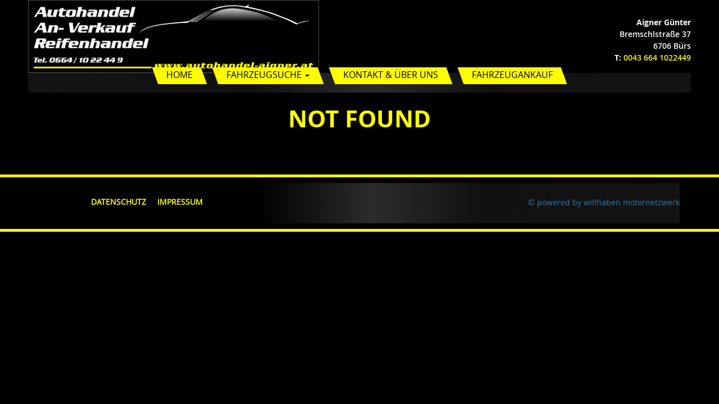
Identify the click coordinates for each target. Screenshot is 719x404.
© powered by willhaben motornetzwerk (604, 202)
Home (179, 74)
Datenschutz (118, 201)
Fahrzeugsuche (268, 74)
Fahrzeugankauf (512, 74)
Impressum (180, 201)
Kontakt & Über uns (390, 74)
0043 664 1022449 (657, 57)
